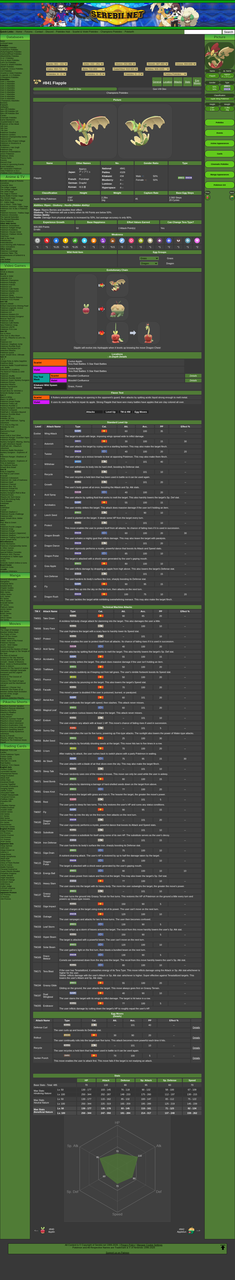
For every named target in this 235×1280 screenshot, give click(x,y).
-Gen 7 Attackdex (7, 94)
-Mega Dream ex (7, 850)
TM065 (37, 761)
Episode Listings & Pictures (11, 181)
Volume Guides (6, 590)
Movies (15, 624)
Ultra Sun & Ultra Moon (10, 336)
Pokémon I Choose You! (10, 687)
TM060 (37, 751)
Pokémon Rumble (7, 440)
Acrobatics (50, 505)
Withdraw (49, 464)
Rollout (37, 1037)
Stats (187, 82)
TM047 (37, 720)
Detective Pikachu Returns (11, 297)
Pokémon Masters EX (9, 291)
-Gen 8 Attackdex (7, 96)
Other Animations (7, 247)
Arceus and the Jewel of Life (12, 660)
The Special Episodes (9, 217)
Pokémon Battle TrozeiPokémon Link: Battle (14, 366)
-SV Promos (5, 833)
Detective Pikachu (7, 350)
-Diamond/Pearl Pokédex (10, 54)
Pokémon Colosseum (9, 478)
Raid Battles (5, 763)
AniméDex (4, 183)
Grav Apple (50, 566)
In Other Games (7, 548)
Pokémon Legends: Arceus (11, 308)
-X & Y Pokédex (7, 58)
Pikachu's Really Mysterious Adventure (12, 732)
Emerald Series (6, 603)
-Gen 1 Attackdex (7, 82)
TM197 (37, 995)
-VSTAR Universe (7, 888)
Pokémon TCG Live (8, 329)
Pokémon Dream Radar (10, 401)
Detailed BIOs (6, 586)
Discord (49, 31)
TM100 (37, 822)
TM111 (37, 853)
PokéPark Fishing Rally (10, 499)
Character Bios (6, 185)
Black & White (6, 397)
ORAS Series (6, 618)
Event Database (7, 166)
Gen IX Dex (75, 89)
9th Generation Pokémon (10, 169)
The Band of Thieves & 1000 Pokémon (12, 373)
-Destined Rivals (7, 782)
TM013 (37, 649)
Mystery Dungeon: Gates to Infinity (15, 408)
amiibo (3, 561)
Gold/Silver (5, 508)
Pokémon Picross (7, 382)
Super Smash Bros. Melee (11, 518)
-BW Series (5, 818)
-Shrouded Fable (7, 793)
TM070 (37, 771)
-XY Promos (5, 839)
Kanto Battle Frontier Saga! (11, 196)
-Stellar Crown (6, 791)
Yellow (3, 525)
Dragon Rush (51, 596)
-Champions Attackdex (9, 101)
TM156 (37, 916)
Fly (46, 586)
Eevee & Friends (7, 736)
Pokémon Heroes (7, 643)
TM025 (37, 689)
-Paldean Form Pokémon (10, 173)
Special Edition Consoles (10, 552)
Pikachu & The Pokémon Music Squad (13, 741)
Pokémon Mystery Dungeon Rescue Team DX (12, 317)
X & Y (2, 359)
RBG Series (5, 592)
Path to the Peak (7, 238)
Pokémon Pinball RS (9, 488)
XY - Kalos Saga (7, 202)
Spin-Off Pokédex (7, 109)
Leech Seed (51, 515)
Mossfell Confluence (78, 375)
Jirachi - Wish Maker (9, 645)
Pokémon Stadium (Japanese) (13, 533)
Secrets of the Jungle (9, 694)
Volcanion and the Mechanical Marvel (13, 684)
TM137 (37, 895)
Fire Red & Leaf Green (10, 474)
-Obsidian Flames (7, 805)
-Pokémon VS (6, 890)
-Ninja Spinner (6, 846)
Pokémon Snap (6, 529)
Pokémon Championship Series (13, 137)
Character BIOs (6, 584)
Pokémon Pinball (7, 531)
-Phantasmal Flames (9, 774)
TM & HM (125, 412)
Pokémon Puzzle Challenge (12, 514)
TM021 (37, 679)
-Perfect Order (6, 769)
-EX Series (4, 822)
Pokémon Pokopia (8, 282)
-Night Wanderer (7, 878)
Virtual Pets (5, 559)
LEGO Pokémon (7, 154)
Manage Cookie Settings (149, 1245)
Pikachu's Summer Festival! (12, 719)
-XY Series (4, 816)
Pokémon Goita (6, 567)
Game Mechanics (7, 120)
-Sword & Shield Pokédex (11, 65)
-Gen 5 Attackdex (7, 90)
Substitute (48, 832)
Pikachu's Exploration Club (11, 725)
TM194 (37, 985)
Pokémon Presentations (10, 152)
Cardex (3, 115)
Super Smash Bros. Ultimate (12, 355)
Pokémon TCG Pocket (9, 299)
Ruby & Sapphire (7, 471)
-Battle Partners (7, 867)
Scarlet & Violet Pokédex (85, 31)
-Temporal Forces (7, 797)
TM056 (37, 740)
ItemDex (3, 103)
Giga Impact (49, 906)
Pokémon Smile (7, 321)
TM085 (37, 802)
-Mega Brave (5, 854)
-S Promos (4, 897)
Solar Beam (49, 947)
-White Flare (5, 780)
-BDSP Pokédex (7, 67)
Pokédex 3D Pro (7, 418)
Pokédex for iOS (7, 427)
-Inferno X (4, 852)
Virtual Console (6, 550)
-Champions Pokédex (9, 77)
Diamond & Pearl (7, 431)
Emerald (3, 476)
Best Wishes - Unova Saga (11, 200)
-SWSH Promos (7, 835)
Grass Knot (49, 791)
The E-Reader (6, 501)
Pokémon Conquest (8, 410)
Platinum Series (7, 607)
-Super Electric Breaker (10, 871)
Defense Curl (40, 1027)
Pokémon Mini (6, 516)
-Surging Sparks (7, 788)
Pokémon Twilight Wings (10, 228)
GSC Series (5, 596)
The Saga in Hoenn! (8, 194)
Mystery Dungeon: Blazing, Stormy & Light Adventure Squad (15, 443)
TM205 (37, 1006)
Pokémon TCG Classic (10, 765)
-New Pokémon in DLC (10, 171)
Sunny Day (49, 730)
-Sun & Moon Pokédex (9, 60)
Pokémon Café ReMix (9, 289)
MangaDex (5, 582)
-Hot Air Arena (6, 865)
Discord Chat (5, 162)
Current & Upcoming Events (12, 164)
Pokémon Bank (6, 363)
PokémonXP (5, 139)
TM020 (37, 669)
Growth (48, 484)
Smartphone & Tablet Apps (11, 556)
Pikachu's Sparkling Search (11, 729)
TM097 (37, 812)
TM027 (37, 700)
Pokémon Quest (7, 353)
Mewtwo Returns (7, 638)
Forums (28, 31)
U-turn (46, 751)
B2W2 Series (5, 613)
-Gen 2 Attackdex (7, 84)
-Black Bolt (4, 778)
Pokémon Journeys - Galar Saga (14, 206)
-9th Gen (4, 126)
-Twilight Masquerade (9, 795)
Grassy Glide (50, 985)
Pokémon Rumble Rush (10, 346)
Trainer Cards (6, 757)
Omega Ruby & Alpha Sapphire (13, 361)
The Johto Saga (7, 192)
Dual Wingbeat (48, 995)
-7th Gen (4, 130)
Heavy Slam (49, 883)
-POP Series (5, 842)
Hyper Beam (49, 937)
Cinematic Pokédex (8, 118)
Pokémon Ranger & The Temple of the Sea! (15, 652)
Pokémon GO (6, 287)
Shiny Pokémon (7, 221)
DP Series (4, 605)
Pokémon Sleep (7, 295)
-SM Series (5, 814)
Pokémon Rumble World (10, 378)
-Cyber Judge (6, 886)
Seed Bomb (49, 781)
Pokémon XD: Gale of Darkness (13, 480)
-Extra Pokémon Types (10, 754)
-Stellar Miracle (6, 876)
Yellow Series (6, 594)
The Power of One (8, 634)
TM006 (37, 628)
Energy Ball (49, 873)
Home (19, 31)
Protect (48, 525)
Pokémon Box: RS (8, 486)
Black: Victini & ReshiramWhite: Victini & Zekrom (13, 665)
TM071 (37, 781)
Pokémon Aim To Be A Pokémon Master (14, 210)
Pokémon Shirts (7, 156)
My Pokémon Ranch (8, 465)
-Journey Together (7, 784)
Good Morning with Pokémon (12, 245)
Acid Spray (50, 494)
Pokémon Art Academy (10, 370)
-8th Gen (4, 128)
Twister (48, 454)
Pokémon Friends (7, 285)
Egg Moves (197, 81)
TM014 (37, 659)
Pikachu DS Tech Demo (10, 497)
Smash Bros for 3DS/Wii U (11, 391)
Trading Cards (15, 746)
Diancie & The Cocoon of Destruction (10, 678)
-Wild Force (5, 884)
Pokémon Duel (6, 389)
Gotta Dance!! (6, 717)
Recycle (49, 474)
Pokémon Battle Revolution (11, 450)
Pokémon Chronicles (9, 215)
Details (193, 375)
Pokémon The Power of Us (11, 689)
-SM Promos (5, 837)
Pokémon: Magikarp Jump (11, 344)
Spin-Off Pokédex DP (9, 111)
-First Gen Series (7, 827)
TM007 (37, 638)
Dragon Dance (52, 545)
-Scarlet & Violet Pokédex (11, 73)
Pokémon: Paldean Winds (11, 234)
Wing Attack (51, 433)
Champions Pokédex (111, 31)
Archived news (6, 43)
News (2, 41)
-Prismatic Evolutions (9, 786)
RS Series (4, 599)
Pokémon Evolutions (9, 230)
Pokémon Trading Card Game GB (14, 537)
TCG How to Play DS (9, 425)
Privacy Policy (128, 1245)
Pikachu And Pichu (8, 710)
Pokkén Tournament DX (10, 348)
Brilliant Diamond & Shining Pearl (14, 306)
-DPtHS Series (6, 820)
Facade (47, 689)
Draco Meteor (46, 957)
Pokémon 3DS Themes (10, 554)
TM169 (37, 957)
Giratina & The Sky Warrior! (12, 658)
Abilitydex (4, 107)
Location (167, 82)
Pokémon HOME (7, 310)
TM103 (37, 832)
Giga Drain (48, 853)
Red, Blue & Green (8, 522)
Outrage (47, 916)
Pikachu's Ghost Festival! (11, 721)
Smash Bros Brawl (8, 467)
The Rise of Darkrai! (8, 655)
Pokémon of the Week (9, 124)
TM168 (37, 947)
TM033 (37, 710)
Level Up (110, 412)
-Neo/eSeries (5, 825)
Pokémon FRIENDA (8, 571)
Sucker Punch (41, 1058)
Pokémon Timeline (8, 132)
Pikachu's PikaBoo (8, 712)
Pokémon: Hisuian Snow (10, 232)
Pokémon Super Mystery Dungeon (15, 380)
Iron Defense (51, 576)
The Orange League (8, 189)
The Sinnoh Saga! (7, 198)
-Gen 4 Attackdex (7, 88)
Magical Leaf (49, 710)
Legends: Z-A (6, 278)
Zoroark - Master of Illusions (12, 662)
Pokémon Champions (9, 280)
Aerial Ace (48, 700)
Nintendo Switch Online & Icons (13, 563)
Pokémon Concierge (9, 251)
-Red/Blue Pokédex (8, 48)
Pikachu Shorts (15, 702)
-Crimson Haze (6, 882)
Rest (45, 802)
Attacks (178, 82)
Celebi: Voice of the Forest (11, 641)
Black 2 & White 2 (7, 399)
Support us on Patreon (117, 1252)
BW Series (4, 611)
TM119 (37, 873)
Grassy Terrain (47, 894)
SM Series (4, 620)
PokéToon (4, 236)
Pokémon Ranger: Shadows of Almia (13, 458)
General (157, 82)
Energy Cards (6, 759)
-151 (2, 803)
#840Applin (51, 1230)
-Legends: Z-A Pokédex (10, 75)
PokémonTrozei (7, 495)
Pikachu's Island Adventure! (12, 723)
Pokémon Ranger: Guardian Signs (14, 438)
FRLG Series (5, 601)
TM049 (37, 730)
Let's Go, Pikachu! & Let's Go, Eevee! (13, 339)
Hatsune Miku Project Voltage (12, 141)
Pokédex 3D (5, 416)
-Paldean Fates (6, 799)
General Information (8, 579)
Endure (47, 720)
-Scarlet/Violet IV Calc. (9, 122)
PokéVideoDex (6, 243)
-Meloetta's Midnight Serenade (13, 670)
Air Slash (47, 761)
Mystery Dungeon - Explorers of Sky (13, 453)
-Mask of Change (7, 880)
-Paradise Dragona (8, 873)
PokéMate (4, 503)
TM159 (37, 926)
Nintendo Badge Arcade (10, 393)
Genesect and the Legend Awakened (11, 673)
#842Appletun (181, 1230)
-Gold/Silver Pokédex (9, 50)
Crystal (3, 510)
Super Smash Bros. (8, 539)
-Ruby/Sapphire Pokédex (10, 52)
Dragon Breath (52, 535)
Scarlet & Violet (6, 276)
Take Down (49, 618)
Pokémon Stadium (8, 535)
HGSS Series (6, 609)
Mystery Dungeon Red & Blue (12, 493)
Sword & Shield (6, 304)
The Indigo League (8, 187)
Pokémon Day (6, 149)
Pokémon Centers (7, 135)
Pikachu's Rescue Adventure (12, 708)
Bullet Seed (49, 740)
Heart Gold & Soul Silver (10, 435)
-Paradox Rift (5, 801)
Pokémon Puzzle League (10, 527)
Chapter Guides (7, 588)
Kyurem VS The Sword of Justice (14, 668)
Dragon (170, 263)
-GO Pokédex (6, 71)
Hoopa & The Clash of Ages (12, 681)
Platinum (4, 433)
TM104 (37, 842)
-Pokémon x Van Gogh (9, 147)
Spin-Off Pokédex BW (9, 113)
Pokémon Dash (6, 482)
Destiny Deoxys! (7, 647)
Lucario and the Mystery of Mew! (14, 649)
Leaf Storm (49, 926)
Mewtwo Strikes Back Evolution (13, 692)
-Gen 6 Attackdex (7, 92)
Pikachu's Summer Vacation (12, 706)
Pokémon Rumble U (8, 406)
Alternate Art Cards (8, 761)
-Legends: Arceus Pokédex (11, 69)
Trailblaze (48, 669)
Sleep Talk (48, 771)
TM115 (37, 863)
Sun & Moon (5, 333)
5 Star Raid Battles (97, 364)
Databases (15, 37)
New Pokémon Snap (9, 325)
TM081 (37, 791)
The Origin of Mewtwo (9, 630)
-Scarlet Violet (6, 810)
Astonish (49, 443)
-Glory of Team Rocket (9, 863)
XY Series (4, 616)
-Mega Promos (6, 831)
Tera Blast (48, 971)
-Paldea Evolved (7, 808)
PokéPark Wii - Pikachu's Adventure (10, 447)
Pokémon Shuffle (7, 376)
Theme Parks (6, 158)
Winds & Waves (7, 272)
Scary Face (49, 628)
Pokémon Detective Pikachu (12, 698)
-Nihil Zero (4, 848)
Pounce (47, 679)
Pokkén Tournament (8, 387)
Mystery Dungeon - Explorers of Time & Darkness (13, 462)
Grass (170, 258)
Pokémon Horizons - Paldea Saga (14, 213)
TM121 (37, 883)
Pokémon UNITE (7, 293)
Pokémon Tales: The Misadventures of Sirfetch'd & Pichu (12, 255)
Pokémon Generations (9, 226)
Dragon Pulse (52, 556)
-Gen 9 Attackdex (7, 98)
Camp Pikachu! (6, 714)
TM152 (37, 906)
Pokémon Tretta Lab (8, 404)
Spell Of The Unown (8, 636)
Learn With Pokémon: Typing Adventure (12, 422)
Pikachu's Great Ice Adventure (13, 727)
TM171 (37, 971)
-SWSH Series (6, 812)
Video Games (15, 265)
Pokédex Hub (63, 31)
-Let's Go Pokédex (8, 62)
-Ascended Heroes (8, 771)
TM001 (37, 618)
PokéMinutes (5, 240)
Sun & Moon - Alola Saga (11, 204)
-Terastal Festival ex (8, 869)
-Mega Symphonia (8, 856)
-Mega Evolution (7, 776)
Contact (39, 31)
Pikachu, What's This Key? (11, 738)
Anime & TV (15, 177)
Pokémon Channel (8, 484)
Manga (15, 575)
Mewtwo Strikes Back (9, 632)
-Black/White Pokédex (9, 56)
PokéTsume (5, 262)
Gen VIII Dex (159, 89)
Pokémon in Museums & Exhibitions (10, 144)
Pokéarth (129, 31)
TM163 (37, 937)
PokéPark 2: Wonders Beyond (13, 412)
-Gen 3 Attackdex (7, 86)
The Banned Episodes (9, 219)
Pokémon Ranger (7, 491)
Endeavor (48, 1006)
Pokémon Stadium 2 (8, 512)
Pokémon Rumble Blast (10, 414)
